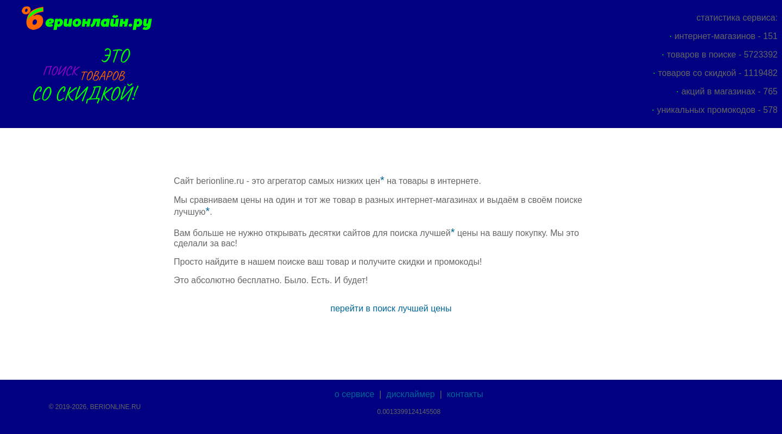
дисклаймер (410, 394)
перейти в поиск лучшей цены (391, 308)
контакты (465, 394)
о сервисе (354, 394)
